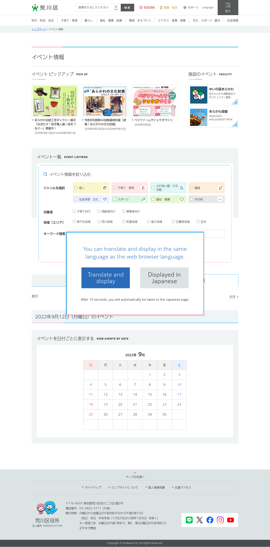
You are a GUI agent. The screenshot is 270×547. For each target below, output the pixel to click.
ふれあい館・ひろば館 (167, 188)
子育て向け (84, 211)
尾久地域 (156, 221)
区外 (203, 221)
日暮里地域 (183, 221)
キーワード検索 (54, 233)
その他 (199, 199)
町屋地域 (131, 221)
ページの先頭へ (135, 477)
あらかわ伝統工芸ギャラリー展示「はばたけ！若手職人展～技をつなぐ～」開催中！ (55, 124)
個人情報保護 (156, 487)
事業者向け (133, 211)
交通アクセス (183, 487)
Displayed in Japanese (164, 278)
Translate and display (106, 278)
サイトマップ (93, 487)
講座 (197, 187)
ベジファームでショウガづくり (153, 120)
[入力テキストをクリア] (116, 7)
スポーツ (123, 199)
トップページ (39, 29)
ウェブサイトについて (124, 487)
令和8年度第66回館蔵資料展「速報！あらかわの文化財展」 (105, 122)
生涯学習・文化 (88, 199)
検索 (127, 8)
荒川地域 (107, 221)
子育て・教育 (126, 187)
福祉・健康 (163, 199)
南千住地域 (84, 221)
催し (82, 187)
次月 (232, 297)
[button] (147, 7)
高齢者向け (108, 211)
